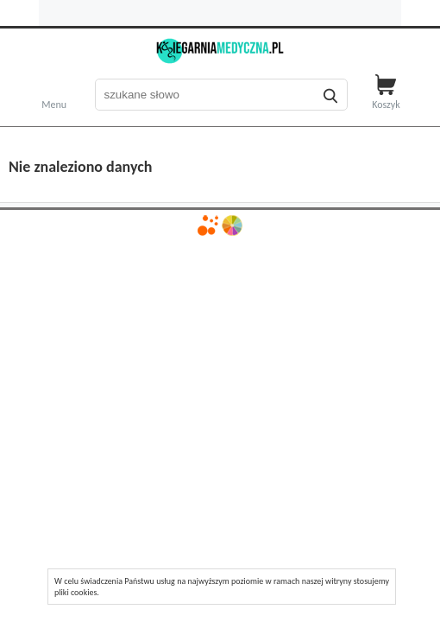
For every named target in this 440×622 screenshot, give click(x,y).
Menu (53, 103)
